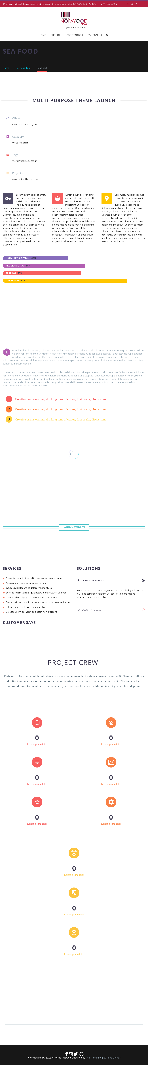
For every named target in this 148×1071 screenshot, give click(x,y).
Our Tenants (74, 35)
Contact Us (95, 35)
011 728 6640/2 (110, 4)
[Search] (107, 35)
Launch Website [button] (74, 527)
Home (42, 35)
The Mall (56, 35)
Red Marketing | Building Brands (103, 1063)
